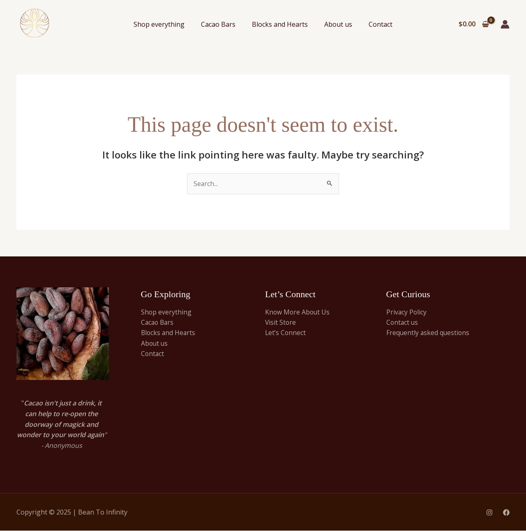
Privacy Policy (406, 312)
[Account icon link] (505, 24)
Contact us (402, 322)
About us (338, 24)
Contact (380, 24)
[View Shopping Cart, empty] (473, 24)
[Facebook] (506, 513)
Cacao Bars (218, 24)
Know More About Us (298, 312)
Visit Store (281, 322)
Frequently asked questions (428, 333)
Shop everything (159, 24)
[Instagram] (489, 513)
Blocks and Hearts (280, 24)
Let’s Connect (286, 333)
